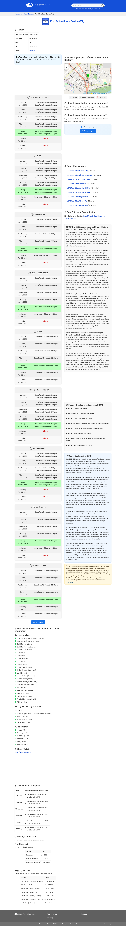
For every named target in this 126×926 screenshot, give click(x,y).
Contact (84, 914)
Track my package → (88, 131)
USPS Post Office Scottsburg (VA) (78, 179)
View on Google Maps (87, 97)
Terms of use (69, 582)
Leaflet (93, 93)
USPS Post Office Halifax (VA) (77, 171)
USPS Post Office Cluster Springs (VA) (80, 175)
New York (88, 9)
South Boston (28, 14)
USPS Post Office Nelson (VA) (77, 205)
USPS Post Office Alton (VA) (76, 184)
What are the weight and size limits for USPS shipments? (85, 428)
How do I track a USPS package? (78, 408)
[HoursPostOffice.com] (38, 5)
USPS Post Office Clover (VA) (77, 201)
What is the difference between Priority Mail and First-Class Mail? (88, 423)
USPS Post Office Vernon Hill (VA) (78, 192)
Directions (73, 97)
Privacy (50, 918)
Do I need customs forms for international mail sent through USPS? (85, 439)
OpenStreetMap (101, 93)
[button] (88, 76)
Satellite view (101, 97)
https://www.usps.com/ (23, 752)
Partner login (108, 924)
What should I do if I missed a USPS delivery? (82, 413)
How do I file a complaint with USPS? (79, 433)
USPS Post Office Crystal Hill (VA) (78, 188)
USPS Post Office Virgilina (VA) (77, 197)
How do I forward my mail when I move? (80, 418)
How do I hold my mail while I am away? (80, 445)
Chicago (96, 9)
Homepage (18, 14)
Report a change (38, 622)
